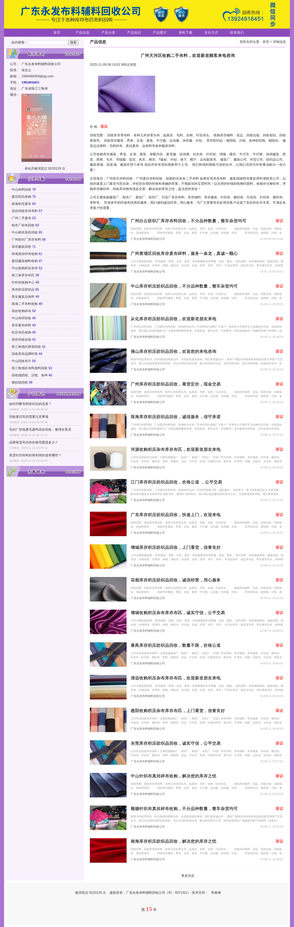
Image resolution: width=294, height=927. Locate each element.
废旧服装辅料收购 (25, 261)
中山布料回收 (21, 189)
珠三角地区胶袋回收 (26, 346)
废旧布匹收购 (21, 196)
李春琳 (216, 892)
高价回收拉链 (21, 339)
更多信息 (187, 875)
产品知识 (134, 32)
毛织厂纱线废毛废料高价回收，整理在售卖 (40, 429)
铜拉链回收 (20, 382)
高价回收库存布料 (25, 211)
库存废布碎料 (21, 325)
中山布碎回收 (21, 318)
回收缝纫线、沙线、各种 (30, 375)
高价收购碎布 (21, 311)
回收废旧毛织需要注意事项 (28, 416)
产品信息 (83, 32)
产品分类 (108, 32)
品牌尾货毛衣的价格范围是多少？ (33, 442)
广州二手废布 (21, 218)
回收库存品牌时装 (25, 354)
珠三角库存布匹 (23, 275)
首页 (56, 32)
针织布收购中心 (23, 282)
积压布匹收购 (21, 332)
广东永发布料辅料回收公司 (148, 238)
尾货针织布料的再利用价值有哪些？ (35, 455)
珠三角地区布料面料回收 (30, 368)
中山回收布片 (21, 361)
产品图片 (160, 32)
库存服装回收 (21, 246)
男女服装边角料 (23, 296)
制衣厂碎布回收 (23, 225)
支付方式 (211, 32)
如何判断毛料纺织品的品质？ (30, 404)
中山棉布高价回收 (25, 232)
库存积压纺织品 (23, 289)
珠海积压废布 (21, 204)
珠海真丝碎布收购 (25, 254)
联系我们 (237, 32)
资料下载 (186, 32)
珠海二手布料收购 (25, 304)
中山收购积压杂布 (25, 268)
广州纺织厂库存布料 (26, 239)
